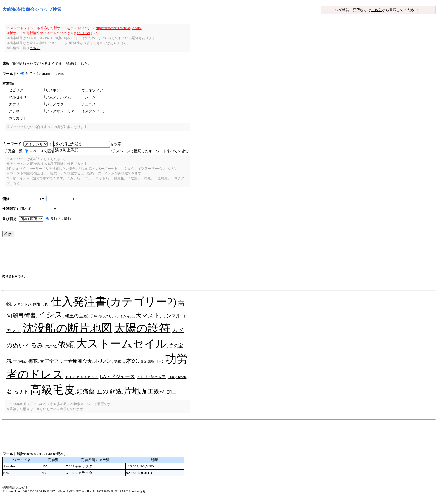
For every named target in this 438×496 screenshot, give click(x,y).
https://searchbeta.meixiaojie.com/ (119, 28)
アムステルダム (56, 97)
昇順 (53, 219)
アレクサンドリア (58, 111)
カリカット (15, 118)
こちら (376, 10)
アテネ (12, 111)
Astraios (45, 74)
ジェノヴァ (52, 104)
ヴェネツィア (90, 90)
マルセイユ (15, 97)
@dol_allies (82, 33)
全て (28, 74)
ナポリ (12, 104)
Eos (61, 74)
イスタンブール (92, 111)
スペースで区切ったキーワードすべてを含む (152, 151)
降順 (67, 219)
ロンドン (86, 97)
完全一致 (15, 151)
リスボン (50, 90)
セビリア (13, 90)
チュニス (86, 104)
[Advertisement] (104, 254)
